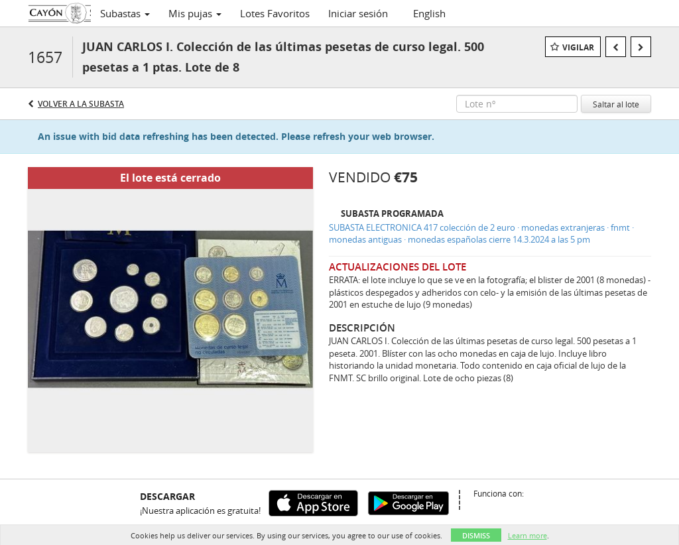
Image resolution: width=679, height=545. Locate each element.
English (429, 13)
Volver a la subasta (81, 103)
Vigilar (578, 47)
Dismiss (476, 535)
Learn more (527, 535)
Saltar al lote (616, 104)
